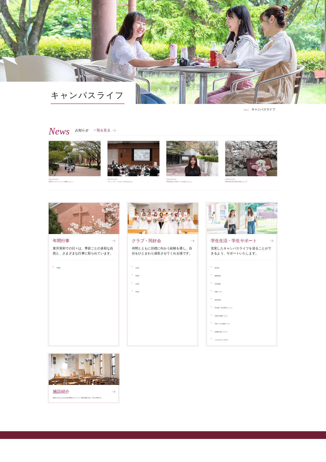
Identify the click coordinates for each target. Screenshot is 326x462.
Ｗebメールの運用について (234, 333)
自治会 (140, 277)
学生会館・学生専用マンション (237, 317)
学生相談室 (223, 293)
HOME (238, 109)
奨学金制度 (223, 309)
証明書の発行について (230, 341)
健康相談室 (223, 285)
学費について (224, 301)
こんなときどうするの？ (232, 349)
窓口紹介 (221, 277)
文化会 (140, 293)
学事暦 (61, 277)
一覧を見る (102, 130)
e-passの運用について (231, 325)
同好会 (140, 301)
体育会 (140, 285)
